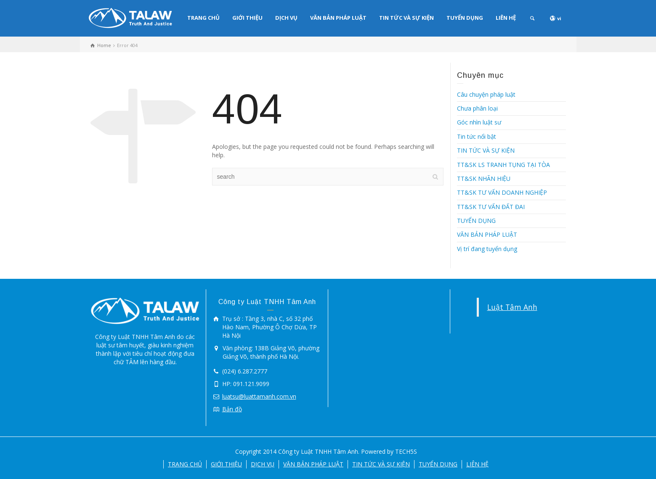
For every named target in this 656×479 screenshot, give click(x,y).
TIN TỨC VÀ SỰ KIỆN (406, 17)
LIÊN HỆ (506, 17)
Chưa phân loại (477, 108)
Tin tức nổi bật (476, 136)
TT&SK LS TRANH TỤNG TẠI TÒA (503, 165)
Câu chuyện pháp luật (486, 94)
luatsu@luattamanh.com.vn (259, 396)
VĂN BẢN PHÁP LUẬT (338, 17)
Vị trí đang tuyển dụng (487, 249)
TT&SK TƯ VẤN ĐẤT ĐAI (491, 207)
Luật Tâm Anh (512, 307)
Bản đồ (232, 409)
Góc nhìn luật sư (479, 122)
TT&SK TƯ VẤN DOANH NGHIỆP (502, 192)
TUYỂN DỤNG (464, 17)
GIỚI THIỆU (247, 17)
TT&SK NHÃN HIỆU (483, 179)
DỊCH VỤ (286, 17)
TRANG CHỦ (203, 17)
